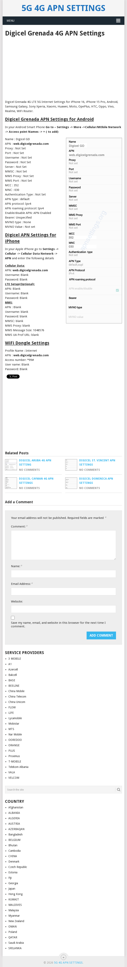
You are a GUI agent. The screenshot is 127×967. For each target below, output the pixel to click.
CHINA (12, 856)
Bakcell (12, 674)
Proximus (14, 756)
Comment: (19, 526)
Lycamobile (15, 718)
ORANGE (14, 745)
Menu (10, 20)
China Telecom (17, 696)
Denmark (13, 861)
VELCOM (13, 777)
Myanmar (14, 915)
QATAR (12, 937)
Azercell (13, 669)
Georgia (13, 883)
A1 (10, 664)
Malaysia (13, 910)
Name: (16, 566)
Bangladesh (15, 834)
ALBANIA (14, 812)
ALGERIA (14, 818)
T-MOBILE (14, 761)
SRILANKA (15, 948)
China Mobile (16, 691)
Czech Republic (17, 867)
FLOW (12, 707)
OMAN (12, 926)
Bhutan (12, 845)
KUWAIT (13, 899)
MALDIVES (15, 904)
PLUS (11, 750)
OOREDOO (15, 739)
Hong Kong (15, 894)
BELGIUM (14, 839)
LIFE (11, 712)
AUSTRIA (14, 823)
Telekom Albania (18, 767)
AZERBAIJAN (16, 829)
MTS (11, 729)
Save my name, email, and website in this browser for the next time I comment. (58, 624)
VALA (11, 772)
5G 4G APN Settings (63, 8)
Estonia (12, 872)
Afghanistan (15, 807)
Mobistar (13, 723)
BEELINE (13, 685)
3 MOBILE (14, 658)
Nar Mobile (15, 734)
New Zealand (16, 921)
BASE (11, 680)
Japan (11, 888)
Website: (17, 601)
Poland (12, 932)
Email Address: (22, 584)
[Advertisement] (63, 67)
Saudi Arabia (16, 942)
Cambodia (14, 850)
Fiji (10, 877)
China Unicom (16, 702)
